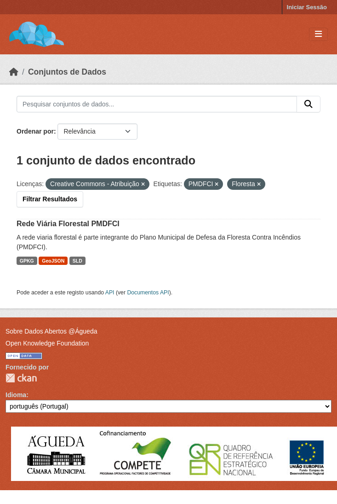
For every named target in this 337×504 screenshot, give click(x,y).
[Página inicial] (13, 71)
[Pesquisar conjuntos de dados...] (157, 104)
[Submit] (308, 104)
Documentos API (148, 292)
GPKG (27, 261)
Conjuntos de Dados (67, 71)
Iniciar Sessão (307, 7)
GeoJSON (53, 261)
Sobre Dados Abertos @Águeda (51, 331)
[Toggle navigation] (318, 34)
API (109, 292)
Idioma (16, 395)
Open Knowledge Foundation (47, 343)
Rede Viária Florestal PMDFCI (68, 224)
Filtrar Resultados (50, 199)
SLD (77, 261)
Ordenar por (35, 131)
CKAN (21, 378)
